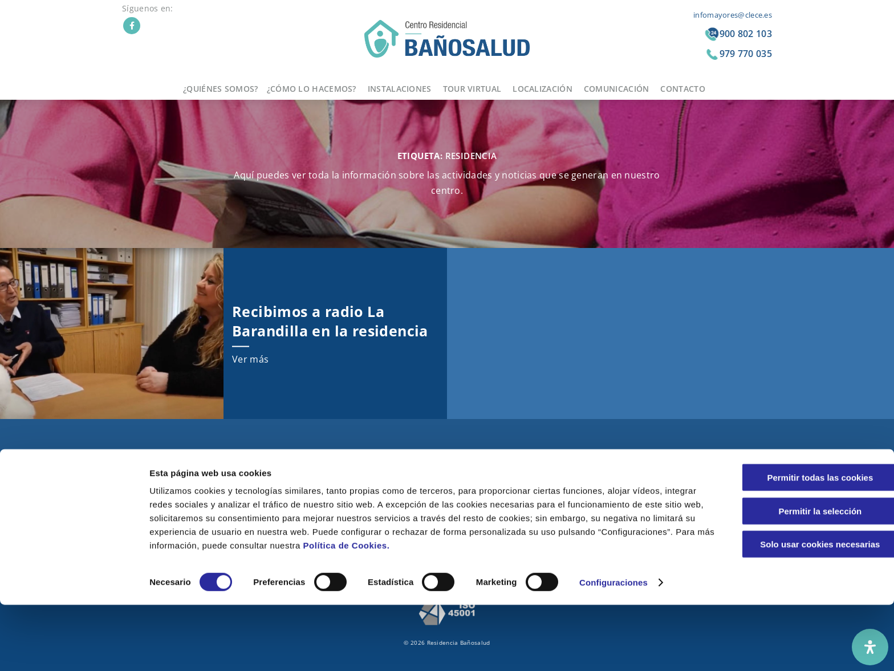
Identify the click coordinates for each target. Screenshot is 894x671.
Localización (542, 88)
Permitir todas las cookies (799, 543)
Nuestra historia (323, 455)
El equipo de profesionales (340, 483)
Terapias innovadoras (456, 483)
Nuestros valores (324, 469)
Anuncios (558, 483)
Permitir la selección (798, 577)
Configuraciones (613, 648)
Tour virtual (472, 88)
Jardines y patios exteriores (465, 469)
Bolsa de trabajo (570, 512)
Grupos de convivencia (334, 498)
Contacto (682, 88)
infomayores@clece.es (732, 15)
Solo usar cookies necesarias (799, 610)
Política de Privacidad (701, 469)
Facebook (131, 25)
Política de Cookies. (465, 611)
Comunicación (616, 88)
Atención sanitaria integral (340, 512)
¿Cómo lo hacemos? (311, 88)
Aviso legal (684, 455)
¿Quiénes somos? (220, 88)
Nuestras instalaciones (458, 498)
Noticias (556, 469)
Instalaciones (400, 88)
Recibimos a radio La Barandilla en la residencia (330, 320)
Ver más (250, 359)
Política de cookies (697, 483)
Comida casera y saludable (465, 455)
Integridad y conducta (702, 498)
